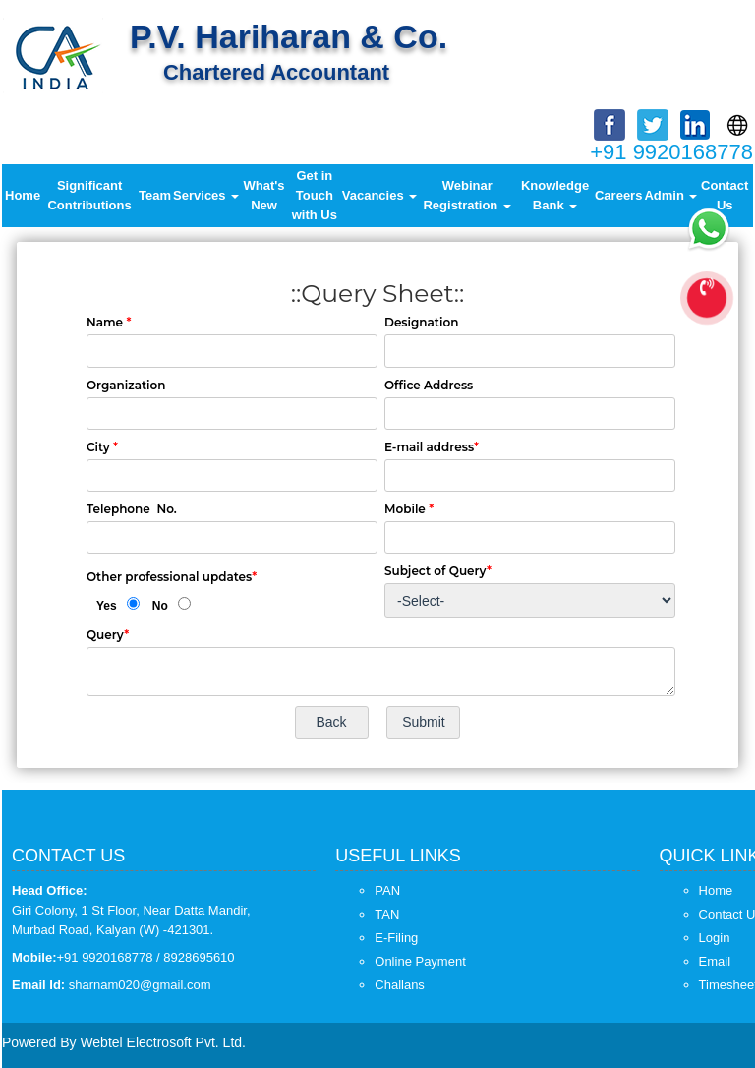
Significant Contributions (89, 195)
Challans (400, 985)
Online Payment (420, 961)
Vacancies (380, 195)
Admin (670, 195)
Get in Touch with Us (314, 195)
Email (715, 961)
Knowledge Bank (555, 195)
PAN (387, 890)
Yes (106, 606)
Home (22, 195)
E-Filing (396, 937)
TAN (387, 914)
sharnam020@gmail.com (140, 985)
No (160, 606)
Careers (618, 195)
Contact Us (724, 195)
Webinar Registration (466, 195)
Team (155, 195)
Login (714, 937)
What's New (264, 195)
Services (206, 195)
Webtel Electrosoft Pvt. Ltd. (163, 1042)
